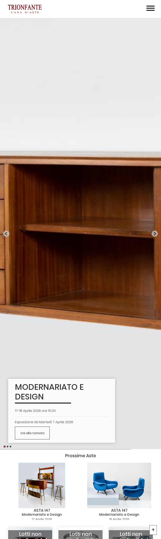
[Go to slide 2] (7, 446)
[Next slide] (155, 234)
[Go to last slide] (6, 234)
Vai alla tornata (32, 433)
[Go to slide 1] (4, 446)
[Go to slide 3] (10, 446)
